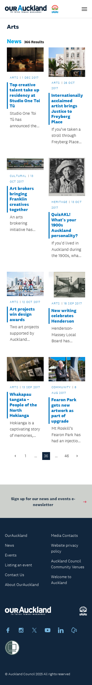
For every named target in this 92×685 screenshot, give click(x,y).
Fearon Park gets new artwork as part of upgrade (63, 410)
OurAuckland (16, 535)
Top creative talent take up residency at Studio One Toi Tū (25, 95)
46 (67, 455)
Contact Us (14, 574)
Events (10, 555)
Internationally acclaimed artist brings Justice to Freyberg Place (66, 109)
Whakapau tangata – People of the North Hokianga (23, 405)
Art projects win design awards (22, 314)
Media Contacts (64, 535)
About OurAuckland (22, 584)
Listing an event (18, 565)
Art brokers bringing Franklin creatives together (22, 199)
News (9, 545)
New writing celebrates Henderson (63, 316)
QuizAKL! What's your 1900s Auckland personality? (64, 225)
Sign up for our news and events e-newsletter (49, 502)
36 (46, 455)
